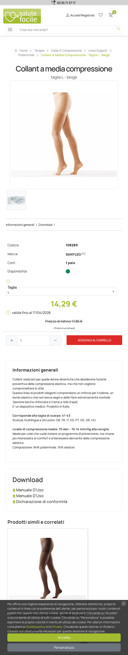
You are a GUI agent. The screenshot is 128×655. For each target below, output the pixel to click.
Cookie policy (35, 627)
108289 (72, 245)
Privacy (57, 627)
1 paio (70, 263)
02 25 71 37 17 (66, 3)
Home (21, 50)
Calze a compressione (66, 50)
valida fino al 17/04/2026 (31, 312)
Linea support (98, 50)
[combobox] (58, 291)
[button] (113, 291)
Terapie (39, 50)
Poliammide (26, 55)
